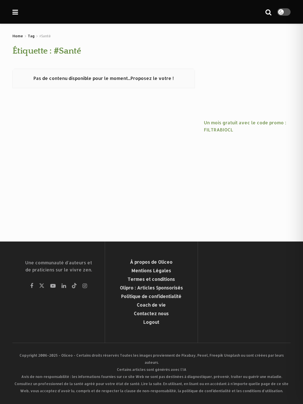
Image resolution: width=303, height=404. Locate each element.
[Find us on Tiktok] (74, 286)
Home (17, 36)
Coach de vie (151, 305)
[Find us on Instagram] (85, 286)
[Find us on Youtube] (53, 286)
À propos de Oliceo (151, 262)
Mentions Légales (151, 270)
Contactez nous (151, 313)
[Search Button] (268, 12)
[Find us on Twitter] (41, 286)
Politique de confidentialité (151, 296)
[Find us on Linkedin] (64, 286)
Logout (151, 322)
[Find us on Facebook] (31, 286)
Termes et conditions (151, 279)
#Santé (45, 36)
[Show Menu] (15, 12)
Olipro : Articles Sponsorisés (151, 288)
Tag (31, 36)
